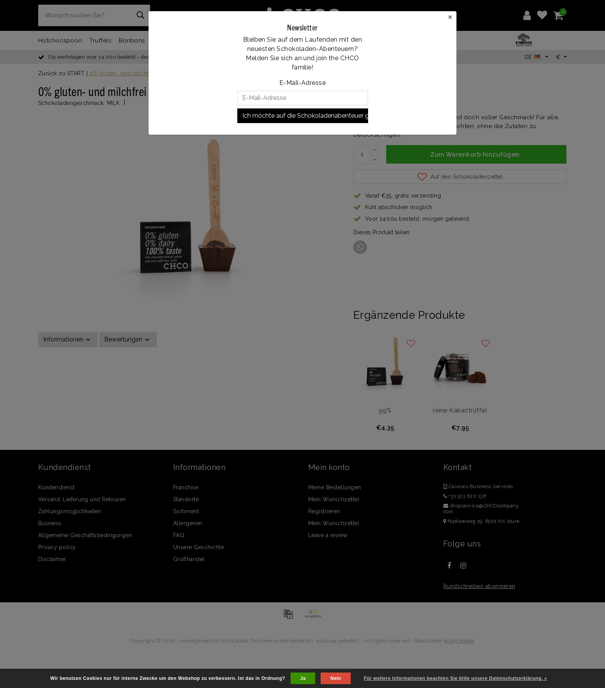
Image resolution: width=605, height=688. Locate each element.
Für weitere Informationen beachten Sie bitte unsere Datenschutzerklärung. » (455, 678)
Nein (335, 678)
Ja (303, 678)
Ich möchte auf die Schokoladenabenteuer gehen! (305, 115)
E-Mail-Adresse (302, 82)
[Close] (450, 16)
